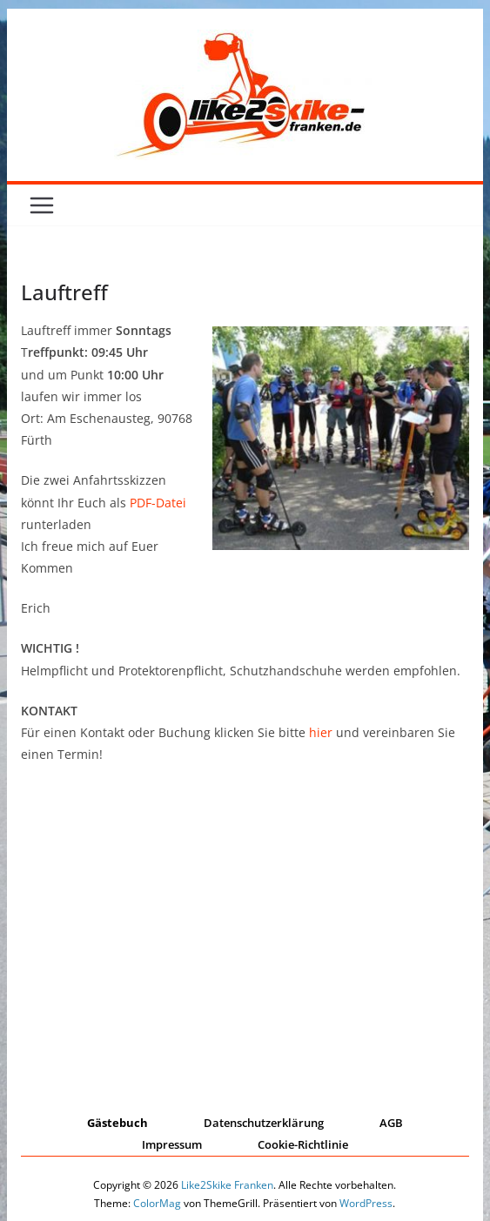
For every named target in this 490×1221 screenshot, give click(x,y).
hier (320, 732)
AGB (391, 1122)
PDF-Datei (158, 502)
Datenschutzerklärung (264, 1122)
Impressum (172, 1144)
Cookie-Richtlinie (303, 1144)
